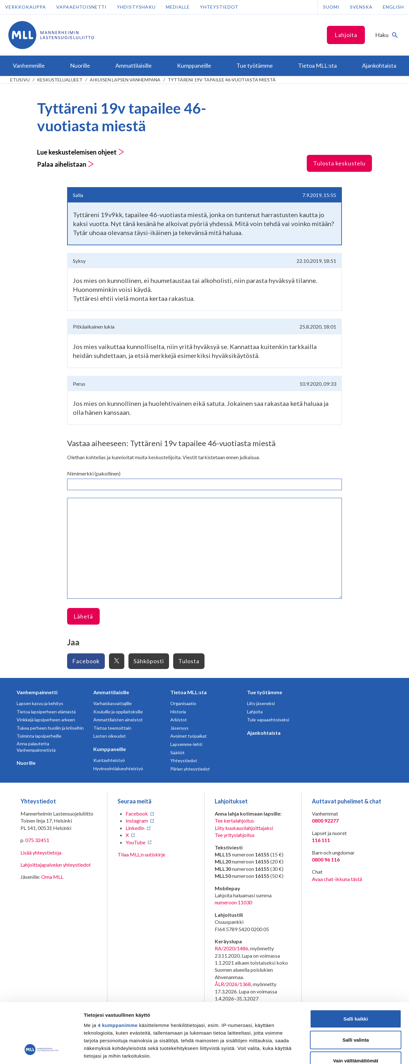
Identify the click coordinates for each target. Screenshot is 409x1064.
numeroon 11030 (233, 902)
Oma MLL (52, 877)
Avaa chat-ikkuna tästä (337, 879)
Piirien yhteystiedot (190, 768)
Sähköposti (149, 661)
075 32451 (37, 840)
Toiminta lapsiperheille (39, 736)
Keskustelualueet (59, 79)
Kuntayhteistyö (109, 760)
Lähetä (83, 616)
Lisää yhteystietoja (40, 852)
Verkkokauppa (25, 7)
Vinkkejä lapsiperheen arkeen (46, 719)
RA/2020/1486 (231, 948)
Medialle (178, 7)
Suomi (331, 7)
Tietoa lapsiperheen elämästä (46, 711)
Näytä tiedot (342, 1051)
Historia (178, 711)
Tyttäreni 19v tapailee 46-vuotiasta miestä (222, 79)
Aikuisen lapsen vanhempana (125, 79)
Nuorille (26, 763)
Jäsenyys (179, 728)
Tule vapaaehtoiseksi (268, 719)
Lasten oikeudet (109, 736)
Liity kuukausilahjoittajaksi (244, 828)
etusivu (20, 79)
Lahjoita (346, 34)
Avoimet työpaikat (188, 736)
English (393, 7)
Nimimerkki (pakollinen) (93, 473)
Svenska (361, 7)
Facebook (86, 661)
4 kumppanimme (118, 973)
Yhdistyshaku (136, 7)
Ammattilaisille (111, 692)
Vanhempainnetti (37, 692)
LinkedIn (135, 828)
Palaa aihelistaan (65, 164)
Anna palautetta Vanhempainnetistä (36, 747)
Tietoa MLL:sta (188, 692)
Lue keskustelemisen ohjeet (80, 152)
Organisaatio (183, 703)
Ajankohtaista (264, 733)
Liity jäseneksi (261, 703)
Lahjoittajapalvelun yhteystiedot (55, 865)
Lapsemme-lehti (186, 744)
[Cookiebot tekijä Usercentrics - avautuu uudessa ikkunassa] (41, 1051)
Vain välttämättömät (355, 1008)
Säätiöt (177, 752)
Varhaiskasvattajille (112, 703)
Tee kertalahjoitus (234, 820)
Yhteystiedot (219, 7)
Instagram (137, 820)
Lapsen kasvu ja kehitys (40, 703)
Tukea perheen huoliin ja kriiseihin (50, 728)
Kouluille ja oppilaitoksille (118, 711)
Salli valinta (356, 987)
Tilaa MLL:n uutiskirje (141, 854)
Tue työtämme (264, 692)
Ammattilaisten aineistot (118, 719)
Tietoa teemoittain (112, 728)
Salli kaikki (355, 966)
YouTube (135, 842)
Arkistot (178, 719)
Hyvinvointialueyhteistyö (118, 768)
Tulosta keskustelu (339, 163)
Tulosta (188, 661)
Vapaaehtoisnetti (81, 7)
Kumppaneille (109, 749)
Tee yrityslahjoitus (235, 835)
